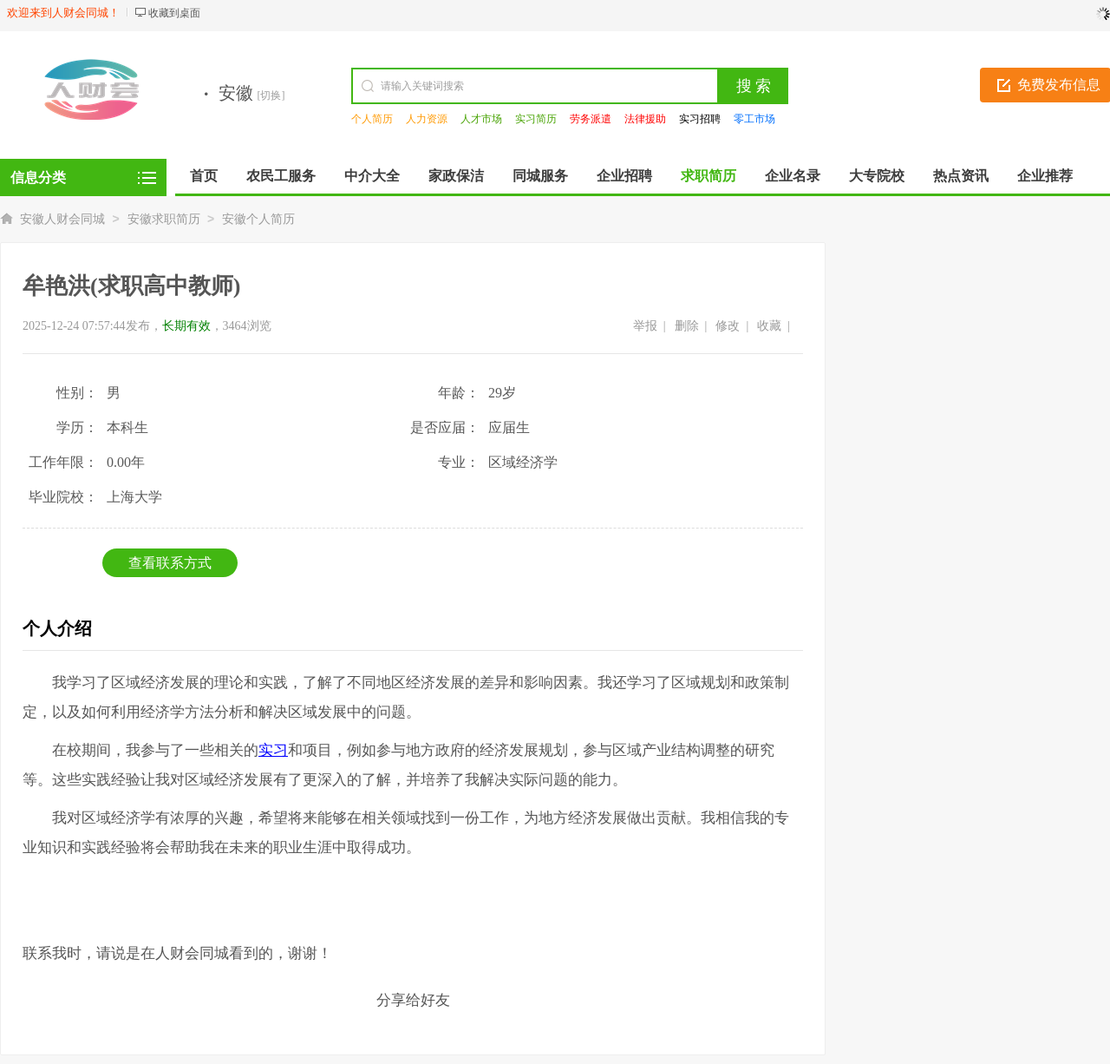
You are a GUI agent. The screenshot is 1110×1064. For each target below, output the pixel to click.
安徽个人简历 (258, 219)
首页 (204, 175)
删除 (687, 325)
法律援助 (645, 119)
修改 (727, 325)
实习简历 (536, 119)
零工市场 (754, 119)
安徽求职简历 (163, 219)
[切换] (271, 95)
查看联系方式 (170, 562)
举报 (645, 325)
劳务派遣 (590, 119)
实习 (273, 750)
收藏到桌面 (174, 13)
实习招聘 (700, 119)
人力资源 (426, 119)
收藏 (769, 325)
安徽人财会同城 (62, 219)
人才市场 (481, 119)
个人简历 (372, 119)
